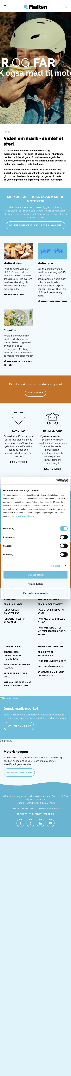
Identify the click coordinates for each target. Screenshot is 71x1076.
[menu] (5, 7)
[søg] (66, 7)
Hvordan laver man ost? (52, 661)
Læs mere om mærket (19, 726)
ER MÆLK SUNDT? (13, 604)
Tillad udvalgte (35, 584)
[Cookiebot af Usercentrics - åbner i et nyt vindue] (55, 480)
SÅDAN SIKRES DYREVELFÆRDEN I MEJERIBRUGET (13, 655)
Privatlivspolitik (45, 814)
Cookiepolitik (24, 814)
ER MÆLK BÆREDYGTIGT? (51, 604)
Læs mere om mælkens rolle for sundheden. (35, 225)
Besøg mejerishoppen (19, 772)
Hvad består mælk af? (50, 667)
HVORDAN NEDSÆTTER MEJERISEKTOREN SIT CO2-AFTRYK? (52, 631)
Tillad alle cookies (35, 574)
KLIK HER (53, 505)
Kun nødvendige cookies (35, 593)
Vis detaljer (56, 566)
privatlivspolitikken (24, 516)
